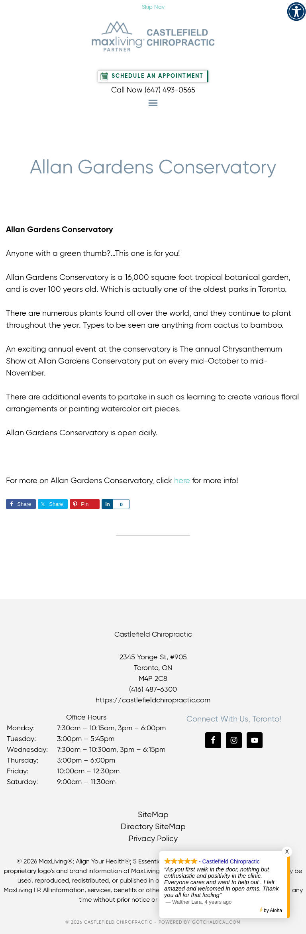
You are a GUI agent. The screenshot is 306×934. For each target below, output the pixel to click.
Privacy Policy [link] (153, 839)
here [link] (182, 481)
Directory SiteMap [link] (153, 827)
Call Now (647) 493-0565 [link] (153, 90)
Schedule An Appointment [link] (158, 76)
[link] (296, 11)
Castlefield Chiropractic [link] (153, 36)
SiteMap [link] (153, 815)
